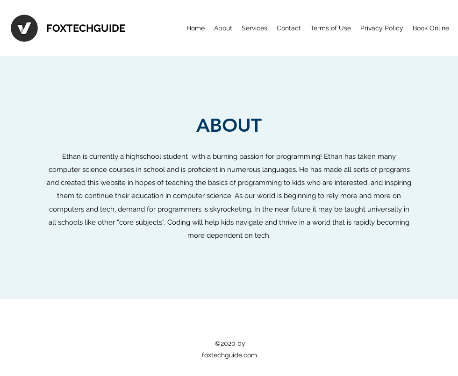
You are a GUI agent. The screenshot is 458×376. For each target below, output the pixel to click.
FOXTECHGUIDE (85, 28)
